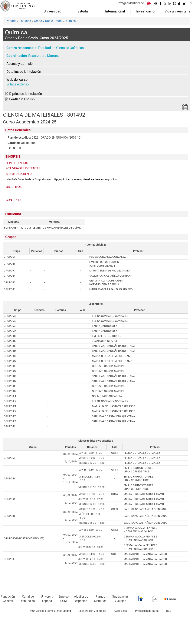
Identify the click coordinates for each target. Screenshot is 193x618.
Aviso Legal (120, 611)
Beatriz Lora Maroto (43, 56)
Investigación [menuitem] (146, 11)
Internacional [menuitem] (115, 11)
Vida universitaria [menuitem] (177, 11)
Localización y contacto (92, 611)
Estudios (25, 21)
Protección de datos (147, 611)
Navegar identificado (130, 3)
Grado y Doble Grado (48, 21)
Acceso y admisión (20, 64)
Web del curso (17, 79)
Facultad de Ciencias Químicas (61, 48)
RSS (168, 611)
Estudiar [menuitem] (83, 11)
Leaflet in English (22, 99)
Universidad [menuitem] (52, 11)
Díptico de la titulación (25, 94)
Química (70, 21)
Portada (11, 21)
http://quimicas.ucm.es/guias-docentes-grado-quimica (85, 179)
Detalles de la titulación (23, 72)
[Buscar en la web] (190, 3)
